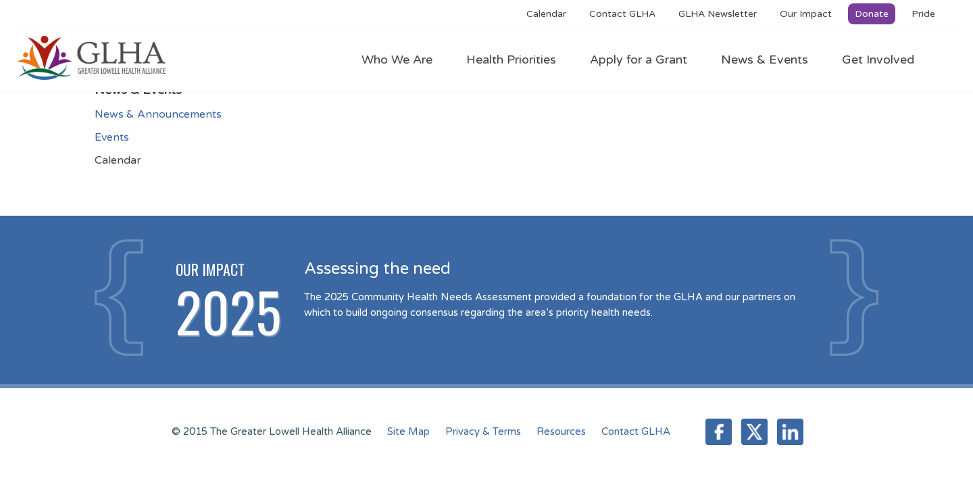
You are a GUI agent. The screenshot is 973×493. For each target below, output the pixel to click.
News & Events (771, 59)
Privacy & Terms (483, 431)
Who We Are (403, 59)
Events (112, 137)
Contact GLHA (622, 14)
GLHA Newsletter (717, 14)
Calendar (546, 14)
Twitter (754, 432)
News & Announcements (158, 114)
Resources (561, 431)
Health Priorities (518, 59)
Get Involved (878, 59)
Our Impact (806, 14)
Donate (872, 14)
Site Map (408, 431)
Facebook (718, 432)
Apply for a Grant (645, 59)
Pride (923, 14)
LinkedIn (790, 432)
